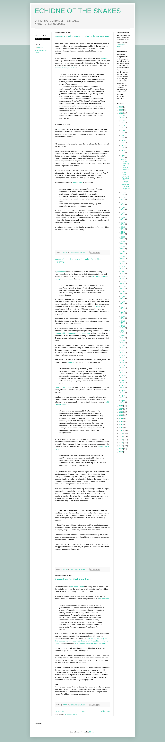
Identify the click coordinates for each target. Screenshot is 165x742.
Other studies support (63, 387)
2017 (121, 409)
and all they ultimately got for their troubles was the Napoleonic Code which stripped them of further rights (82, 641)
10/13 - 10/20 (123, 203)
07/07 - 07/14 (123, 272)
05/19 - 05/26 (123, 307)
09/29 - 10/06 (123, 213)
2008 (121, 436)
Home (83, 711)
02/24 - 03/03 (123, 366)
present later (78, 183)
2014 (121, 418)
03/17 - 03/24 (123, 351)
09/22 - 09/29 (123, 218)
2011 (121, 427)
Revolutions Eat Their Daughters (73, 579)
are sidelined (104, 599)
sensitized (96, 307)
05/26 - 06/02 (123, 302)
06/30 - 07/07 (123, 277)
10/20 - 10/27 (123, 198)
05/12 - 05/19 (123, 312)
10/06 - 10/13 (123, 208)
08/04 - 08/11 (123, 253)
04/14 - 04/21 (123, 332)
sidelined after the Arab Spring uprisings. (90, 643)
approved (104, 58)
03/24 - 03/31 (123, 347)
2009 (121, 433)
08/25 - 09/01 (123, 238)
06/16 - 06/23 (123, 287)
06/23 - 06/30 (123, 282)
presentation (61, 272)
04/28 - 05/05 (123, 322)
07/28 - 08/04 (123, 258)
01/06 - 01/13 (123, 401)
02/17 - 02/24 (123, 371)
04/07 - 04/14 (123, 337)
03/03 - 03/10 (123, 361)
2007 (121, 440)
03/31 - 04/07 (123, 342)
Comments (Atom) (71, 715)
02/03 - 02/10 (123, 381)
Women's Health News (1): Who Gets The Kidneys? (125, 177)
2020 (121, 110)
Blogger (92, 732)
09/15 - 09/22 (123, 223)
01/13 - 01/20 (123, 396)
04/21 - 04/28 (123, 327)
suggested (72, 362)
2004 (121, 449)
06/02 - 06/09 (123, 297)
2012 (121, 424)
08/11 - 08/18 (123, 248)
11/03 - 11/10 (123, 156)
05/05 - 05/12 (123, 317)
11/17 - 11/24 (123, 146)
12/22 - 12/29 (123, 122)
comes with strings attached (65, 68)
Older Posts (105, 711)
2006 (121, 443)
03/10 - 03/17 (123, 356)
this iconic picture (77, 587)
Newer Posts (59, 711)
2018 (121, 406)
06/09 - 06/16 (123, 292)
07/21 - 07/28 (123, 263)
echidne (65, 252)
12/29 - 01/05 (123, 117)
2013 (121, 421)
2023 (121, 107)
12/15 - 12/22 (123, 126)
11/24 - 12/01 (123, 141)
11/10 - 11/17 (123, 151)
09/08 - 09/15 (123, 228)
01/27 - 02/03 (123, 386)
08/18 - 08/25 (123, 243)
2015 (121, 415)
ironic (60, 129)
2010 (121, 430)
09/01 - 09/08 (123, 233)
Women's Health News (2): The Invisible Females (82, 36)
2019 (121, 113)
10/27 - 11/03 (123, 193)
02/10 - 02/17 (123, 376)
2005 (121, 446)
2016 (121, 412)
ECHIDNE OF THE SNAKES (78, 11)
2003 (121, 452)
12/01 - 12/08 (123, 136)
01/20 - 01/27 (123, 391)
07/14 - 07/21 (123, 267)
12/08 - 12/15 (123, 131)
